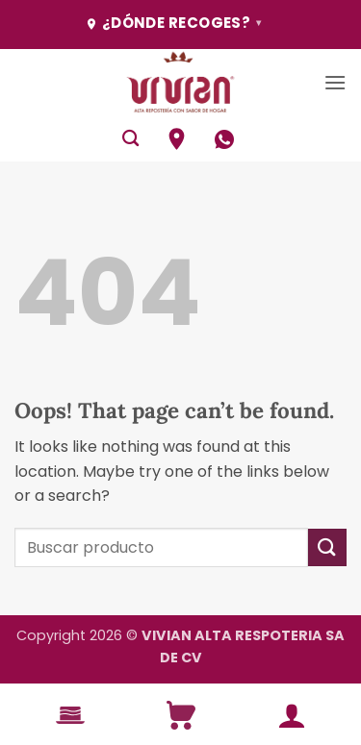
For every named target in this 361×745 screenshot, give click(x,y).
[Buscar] (130, 139)
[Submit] (327, 547)
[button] (335, 82)
